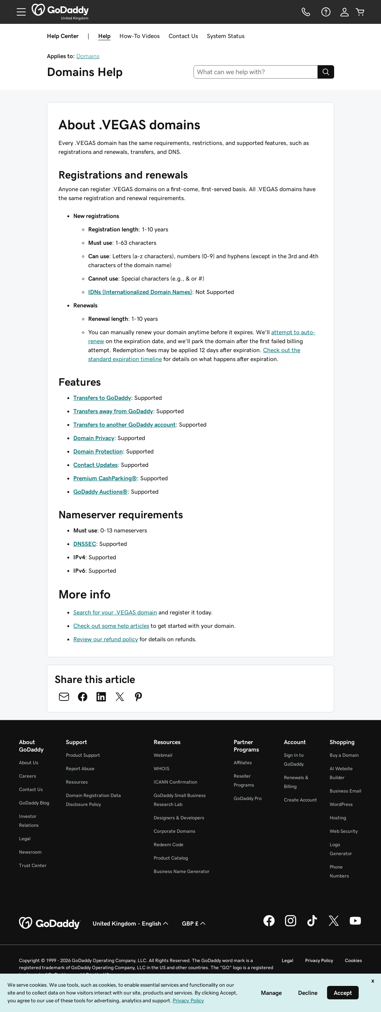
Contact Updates (95, 465)
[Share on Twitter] (120, 697)
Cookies (353, 960)
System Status (225, 36)
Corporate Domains (174, 831)
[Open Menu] (18, 12)
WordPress (341, 804)
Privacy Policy (319, 960)
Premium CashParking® (105, 478)
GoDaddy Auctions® (100, 491)
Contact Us (183, 36)
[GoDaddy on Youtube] (355, 925)
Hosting (338, 817)
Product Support (83, 755)
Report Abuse (80, 768)
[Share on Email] (64, 697)
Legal (25, 838)
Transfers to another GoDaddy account (124, 424)
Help (104, 36)
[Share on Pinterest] (138, 697)
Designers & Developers (179, 817)
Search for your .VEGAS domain (115, 612)
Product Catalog (171, 858)
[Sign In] (344, 11)
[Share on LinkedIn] (101, 697)
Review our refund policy (105, 639)
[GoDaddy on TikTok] (312, 925)
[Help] (325, 11)
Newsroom (30, 852)
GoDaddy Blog (34, 802)
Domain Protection (98, 451)
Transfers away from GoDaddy (113, 411)
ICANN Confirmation (175, 781)
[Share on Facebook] (82, 697)
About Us (28, 762)
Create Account (300, 799)
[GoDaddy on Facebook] (269, 925)
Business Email (345, 790)
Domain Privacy (93, 438)
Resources (77, 781)
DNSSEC (84, 544)
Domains (87, 56)
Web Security (344, 831)
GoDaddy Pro (248, 798)
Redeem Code (168, 844)
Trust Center (33, 865)
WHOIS (161, 768)
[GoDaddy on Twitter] (333, 925)
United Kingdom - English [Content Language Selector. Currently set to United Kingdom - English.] (131, 923)
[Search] (326, 72)
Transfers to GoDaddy (102, 398)
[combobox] (256, 72)
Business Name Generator (181, 871)
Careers (27, 776)
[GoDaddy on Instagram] (290, 925)
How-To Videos (139, 36)
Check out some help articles (111, 626)
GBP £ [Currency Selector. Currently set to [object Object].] (194, 923)
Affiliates (243, 762)
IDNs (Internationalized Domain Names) (140, 292)
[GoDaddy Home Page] (50, 923)
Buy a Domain (344, 755)
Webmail (163, 755)
